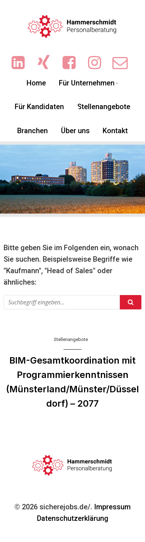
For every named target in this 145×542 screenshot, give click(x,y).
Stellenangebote (71, 339)
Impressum (112, 507)
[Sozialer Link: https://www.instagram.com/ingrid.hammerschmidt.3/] (98, 63)
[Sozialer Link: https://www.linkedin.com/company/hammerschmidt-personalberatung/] (21, 63)
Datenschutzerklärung (72, 518)
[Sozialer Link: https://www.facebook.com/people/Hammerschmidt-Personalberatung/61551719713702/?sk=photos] (72, 63)
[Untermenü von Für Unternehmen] (117, 82)
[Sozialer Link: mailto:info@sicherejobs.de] (123, 63)
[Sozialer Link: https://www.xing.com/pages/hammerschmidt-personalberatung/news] (47, 63)
